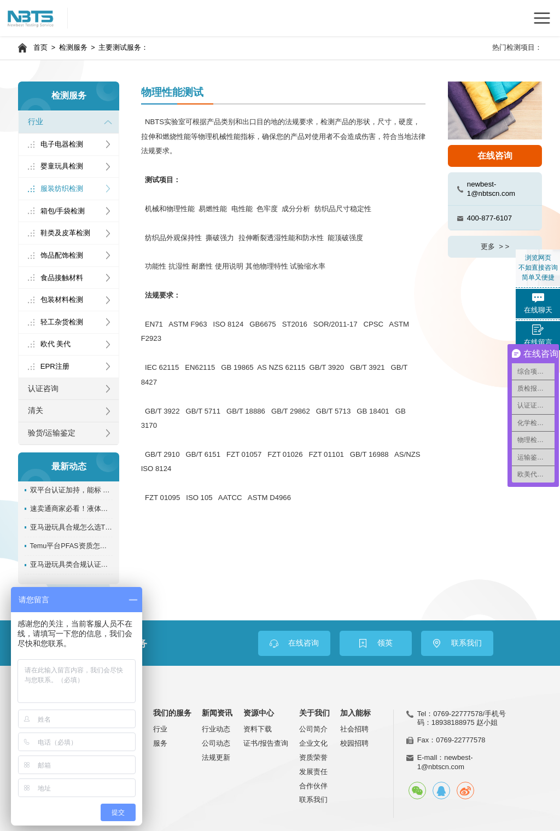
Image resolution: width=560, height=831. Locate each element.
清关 (35, 410)
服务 (160, 743)
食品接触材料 (61, 278)
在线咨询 (494, 155)
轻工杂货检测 (61, 322)
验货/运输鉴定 (52, 433)
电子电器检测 (61, 144)
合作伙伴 (313, 786)
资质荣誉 (313, 757)
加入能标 (355, 713)
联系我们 (313, 799)
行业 (35, 122)
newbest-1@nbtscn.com (491, 188)
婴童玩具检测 (61, 166)
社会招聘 (354, 729)
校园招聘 (354, 743)
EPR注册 (54, 366)
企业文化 (313, 743)
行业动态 (216, 729)
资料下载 (257, 729)
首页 (40, 47)
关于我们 (314, 713)
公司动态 (216, 743)
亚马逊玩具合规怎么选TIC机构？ (71, 527)
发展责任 (313, 772)
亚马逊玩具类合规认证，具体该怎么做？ (71, 564)
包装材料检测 (61, 299)
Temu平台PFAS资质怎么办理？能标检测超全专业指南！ (71, 546)
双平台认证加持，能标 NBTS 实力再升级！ (71, 490)
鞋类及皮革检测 (65, 233)
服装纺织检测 (61, 188)
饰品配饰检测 (61, 255)
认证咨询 (43, 389)
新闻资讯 (217, 713)
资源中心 (258, 713)
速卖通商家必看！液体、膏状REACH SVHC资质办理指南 (71, 509)
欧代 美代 (55, 344)
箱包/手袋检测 (62, 211)
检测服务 (73, 47)
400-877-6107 (489, 218)
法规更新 (216, 757)
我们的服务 (172, 713)
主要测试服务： (123, 47)
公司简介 (313, 729)
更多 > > (495, 246)
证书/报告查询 (265, 743)
